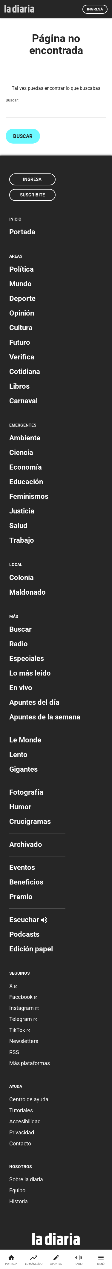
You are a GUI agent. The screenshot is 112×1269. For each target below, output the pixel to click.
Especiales (26, 658)
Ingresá (95, 9)
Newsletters (23, 1041)
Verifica (21, 357)
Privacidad (21, 1132)
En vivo (20, 688)
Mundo (20, 284)
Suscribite (32, 195)
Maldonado (27, 592)
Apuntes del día (34, 702)
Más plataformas (29, 1063)
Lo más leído (30, 673)
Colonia (21, 577)
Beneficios (26, 882)
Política (21, 269)
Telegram (23, 1019)
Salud (18, 526)
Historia (18, 1201)
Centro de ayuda (28, 1099)
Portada (22, 232)
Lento (18, 754)
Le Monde (25, 740)
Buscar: (12, 100)
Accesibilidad (25, 1121)
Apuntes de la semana (44, 717)
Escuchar (28, 920)
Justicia (21, 511)
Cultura (21, 328)
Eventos (22, 867)
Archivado (25, 844)
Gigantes (23, 769)
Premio (21, 897)
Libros (19, 386)
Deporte (22, 298)
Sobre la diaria (26, 1179)
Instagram (24, 1008)
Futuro (19, 342)
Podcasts (24, 934)
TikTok (19, 1030)
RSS (14, 1052)
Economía (25, 467)
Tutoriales (21, 1110)
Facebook (23, 997)
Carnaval (23, 401)
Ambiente (24, 438)
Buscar (23, 136)
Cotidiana (24, 371)
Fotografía (26, 792)
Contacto (20, 1143)
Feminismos (28, 496)
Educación (26, 482)
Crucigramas (30, 821)
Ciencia (21, 452)
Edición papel (31, 949)
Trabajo (21, 540)
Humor (20, 807)
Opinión (21, 313)
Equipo (17, 1190)
